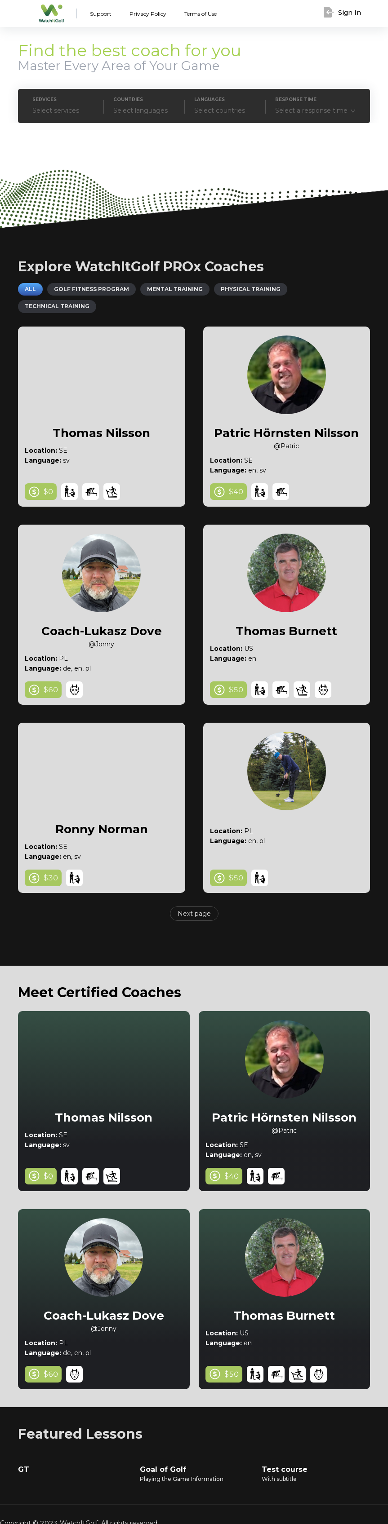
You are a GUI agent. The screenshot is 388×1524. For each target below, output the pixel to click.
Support (99, 14)
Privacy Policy (144, 14)
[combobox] (316, 110)
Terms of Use (194, 14)
